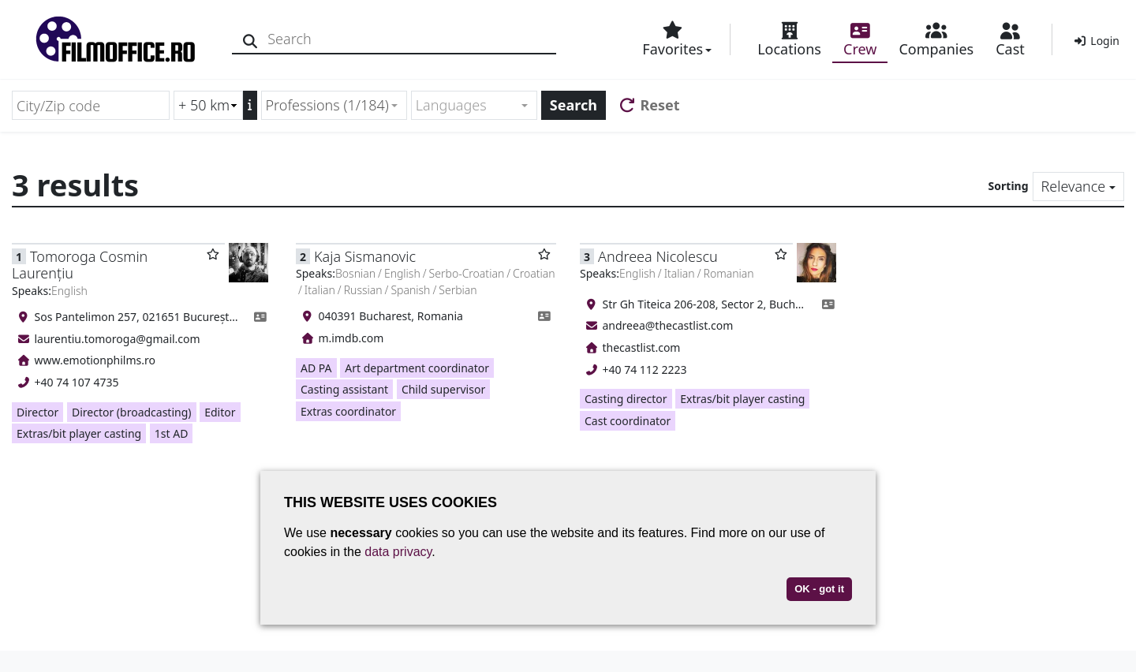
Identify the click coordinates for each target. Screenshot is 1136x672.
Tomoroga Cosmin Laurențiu (80, 264)
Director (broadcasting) (132, 412)
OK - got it (819, 589)
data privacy (398, 551)
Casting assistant (344, 389)
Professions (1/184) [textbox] (327, 104)
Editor (219, 412)
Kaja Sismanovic (365, 256)
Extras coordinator (348, 411)
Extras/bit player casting (79, 433)
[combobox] (334, 105)
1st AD (172, 433)
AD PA (316, 367)
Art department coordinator (417, 367)
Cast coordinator (628, 420)
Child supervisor (443, 389)
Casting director (626, 398)
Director (37, 412)
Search (573, 104)
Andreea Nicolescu (658, 256)
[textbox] (467, 105)
